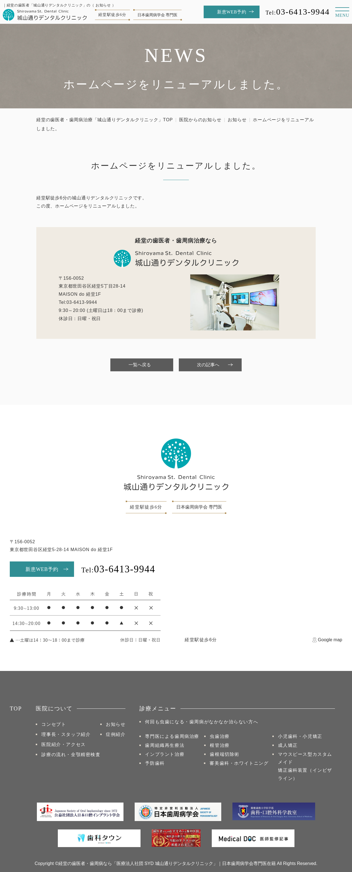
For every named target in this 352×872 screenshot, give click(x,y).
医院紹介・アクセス (63, 744)
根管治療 (219, 745)
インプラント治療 (164, 754)
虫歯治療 (219, 736)
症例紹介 (115, 734)
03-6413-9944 (297, 11)
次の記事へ (208, 364)
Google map (330, 639)
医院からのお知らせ (200, 119)
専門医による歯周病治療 (172, 736)
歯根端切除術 (224, 754)
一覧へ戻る (140, 364)
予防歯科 (155, 763)
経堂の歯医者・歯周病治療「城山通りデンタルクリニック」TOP (104, 119)
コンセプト (53, 724)
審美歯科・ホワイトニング (239, 763)
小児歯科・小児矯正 (300, 736)
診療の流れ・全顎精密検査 (70, 754)
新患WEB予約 (41, 569)
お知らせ (237, 119)
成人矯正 (288, 745)
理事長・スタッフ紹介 (66, 734)
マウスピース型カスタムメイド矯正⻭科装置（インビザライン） (305, 766)
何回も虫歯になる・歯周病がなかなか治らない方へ (201, 721)
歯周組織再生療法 (164, 745)
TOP (16, 708)
